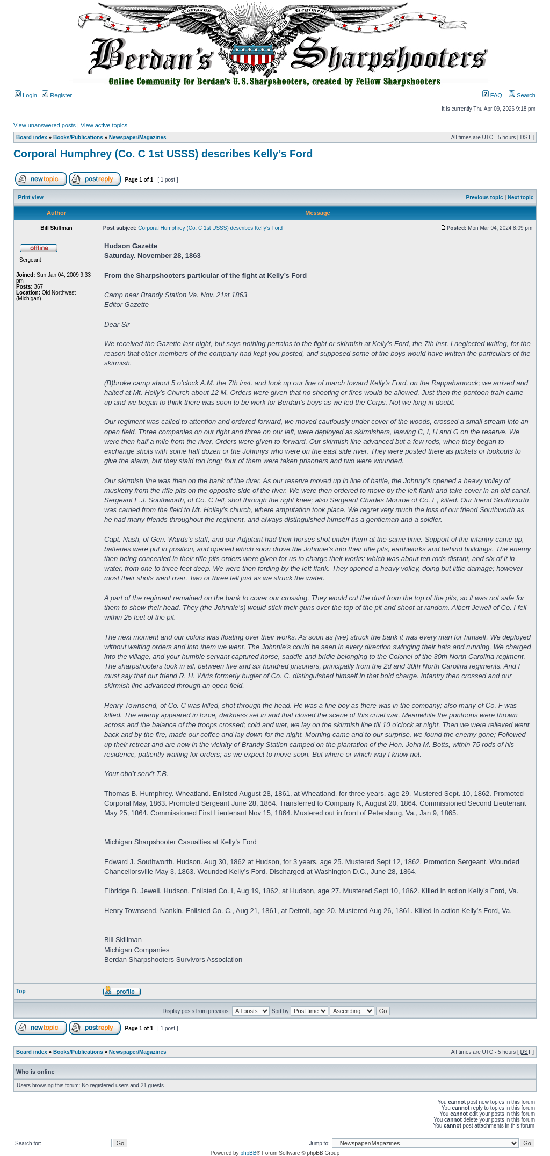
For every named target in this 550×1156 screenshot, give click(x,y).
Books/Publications (78, 137)
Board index (31, 137)
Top (21, 991)
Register (57, 95)
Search (522, 95)
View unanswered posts (44, 125)
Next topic (520, 197)
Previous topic (484, 197)
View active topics (104, 125)
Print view (31, 197)
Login (26, 95)
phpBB (248, 1153)
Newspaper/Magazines (138, 137)
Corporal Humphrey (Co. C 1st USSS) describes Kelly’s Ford (163, 154)
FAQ (492, 95)
